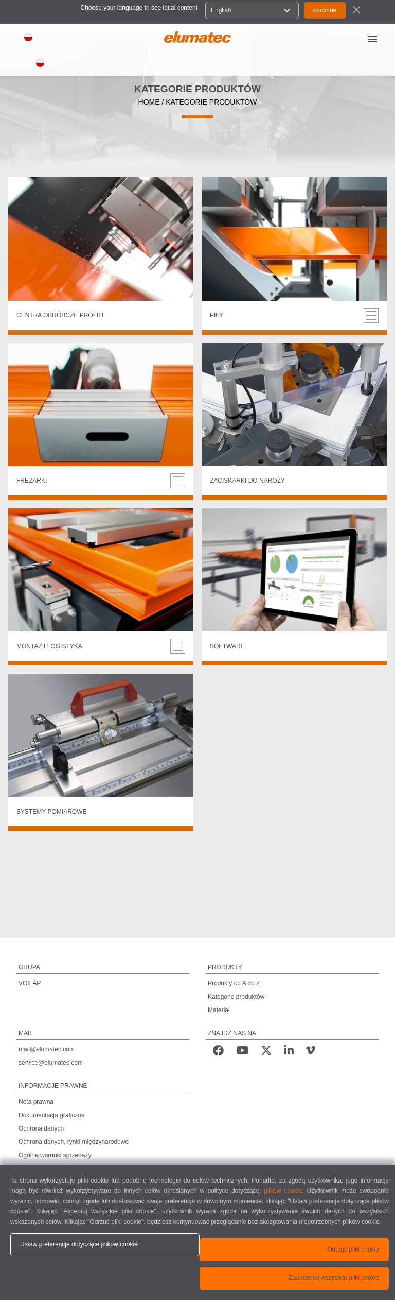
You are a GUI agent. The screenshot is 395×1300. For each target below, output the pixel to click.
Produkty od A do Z (234, 983)
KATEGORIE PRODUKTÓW (211, 102)
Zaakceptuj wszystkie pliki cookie (334, 1277)
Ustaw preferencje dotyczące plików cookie (79, 1244)
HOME (149, 102)
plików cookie (283, 1190)
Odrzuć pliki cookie (353, 1249)
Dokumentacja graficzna (52, 1115)
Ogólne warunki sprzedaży (55, 1155)
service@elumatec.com (51, 1062)
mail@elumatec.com (47, 1049)
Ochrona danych (41, 1128)
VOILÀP (30, 983)
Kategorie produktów (236, 996)
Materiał (219, 1010)
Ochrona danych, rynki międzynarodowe (74, 1141)
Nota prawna (36, 1101)
